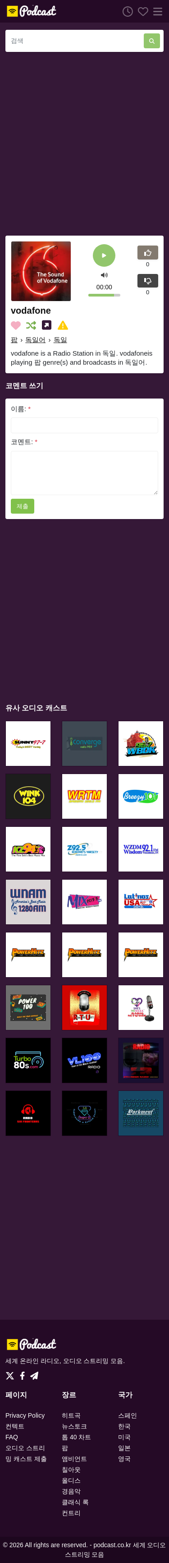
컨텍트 (14, 1426)
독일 (60, 339)
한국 (124, 1426)
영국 (124, 1458)
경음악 (71, 1491)
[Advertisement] (84, 143)
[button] (104, 274)
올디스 (71, 1480)
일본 (124, 1448)
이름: (21, 409)
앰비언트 (74, 1458)
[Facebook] (24, 1373)
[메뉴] (156, 11)
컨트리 (71, 1513)
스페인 (127, 1415)
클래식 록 (75, 1502)
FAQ (11, 1437)
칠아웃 (71, 1469)
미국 (124, 1437)
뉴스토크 (74, 1426)
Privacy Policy (25, 1415)
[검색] (74, 40)
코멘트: (24, 441)
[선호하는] (140, 11)
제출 (22, 506)
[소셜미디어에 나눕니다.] (48, 325)
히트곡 (71, 1415)
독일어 (35, 339)
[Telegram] (34, 1373)
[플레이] (104, 256)
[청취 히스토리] (125, 11)
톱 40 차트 (76, 1437)
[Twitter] (11, 1373)
